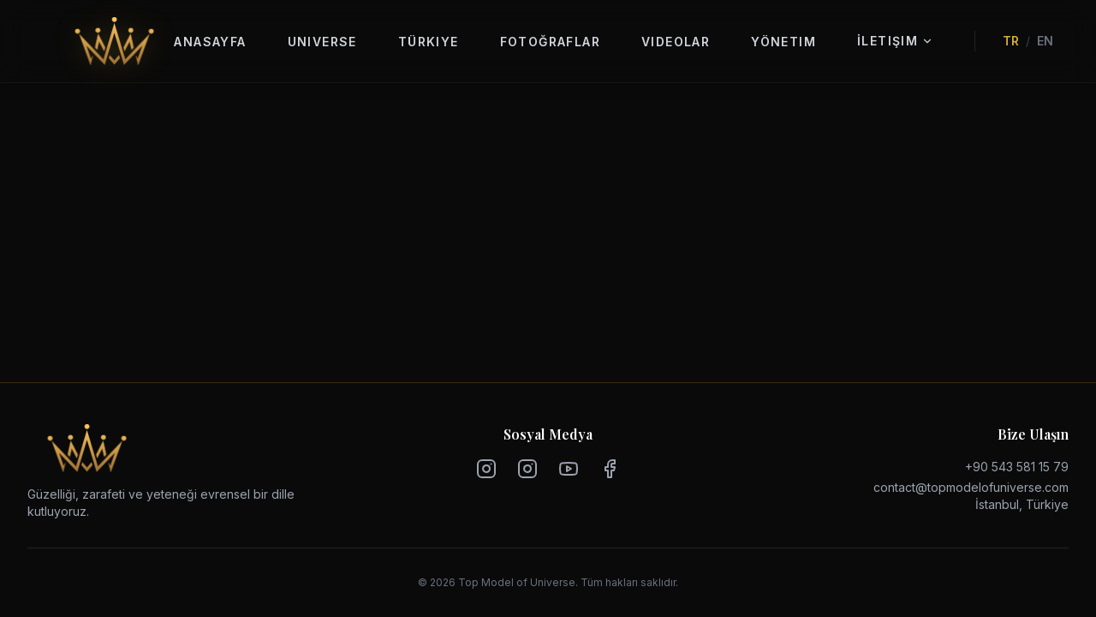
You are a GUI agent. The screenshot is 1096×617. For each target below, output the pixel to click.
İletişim (895, 40)
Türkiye (428, 41)
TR (1011, 40)
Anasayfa (210, 41)
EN (1045, 40)
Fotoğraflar (550, 41)
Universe (322, 41)
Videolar (675, 41)
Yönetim (783, 41)
